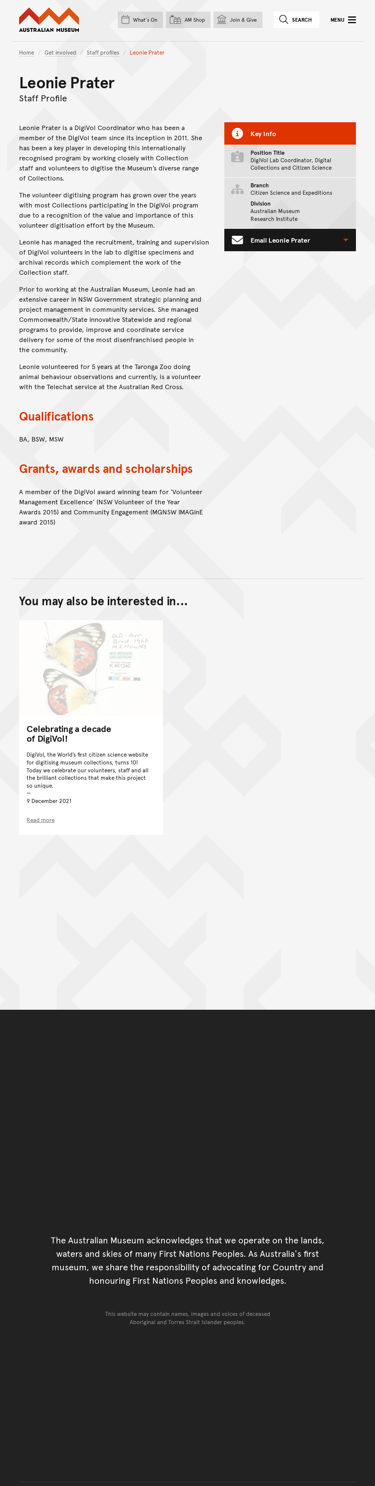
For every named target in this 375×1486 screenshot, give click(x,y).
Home (26, 52)
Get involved (60, 52)
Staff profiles (103, 52)
